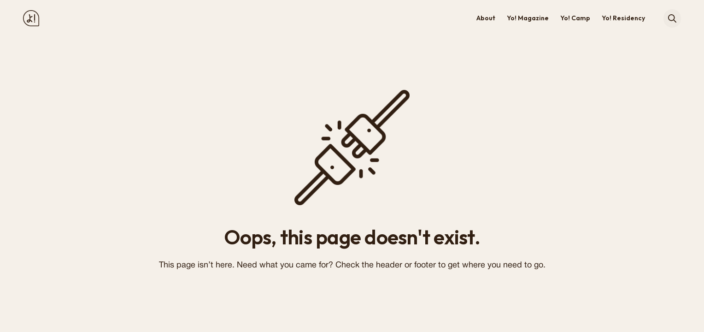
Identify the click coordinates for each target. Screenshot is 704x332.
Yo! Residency (623, 18)
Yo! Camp (575, 18)
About (485, 18)
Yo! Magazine (528, 18)
